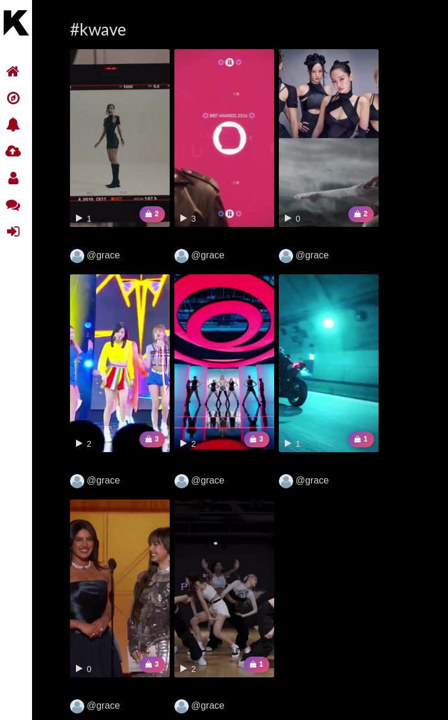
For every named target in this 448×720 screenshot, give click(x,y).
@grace (95, 256)
